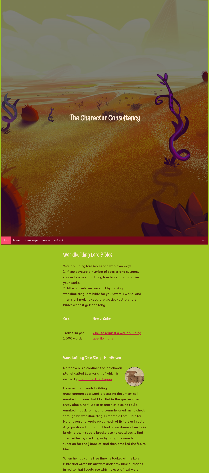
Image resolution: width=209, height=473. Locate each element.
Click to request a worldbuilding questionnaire (117, 336)
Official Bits (59, 240)
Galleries (46, 240)
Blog (204, 240)
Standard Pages (31, 240)
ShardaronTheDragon (95, 379)
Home (6, 240)
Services (16, 240)
